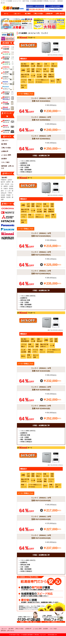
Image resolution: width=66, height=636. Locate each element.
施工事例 (27, 13)
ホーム (6, 13)
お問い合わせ (60, 13)
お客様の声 (49, 13)
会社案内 (4, 158)
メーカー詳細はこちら (25, 94)
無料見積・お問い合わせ (7, 167)
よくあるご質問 (6, 155)
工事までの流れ (38, 13)
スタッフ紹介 (5, 162)
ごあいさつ (16, 13)
